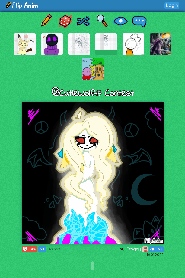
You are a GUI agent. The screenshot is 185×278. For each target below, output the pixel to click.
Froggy (137, 249)
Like (29, 249)
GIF (42, 249)
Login (172, 5)
